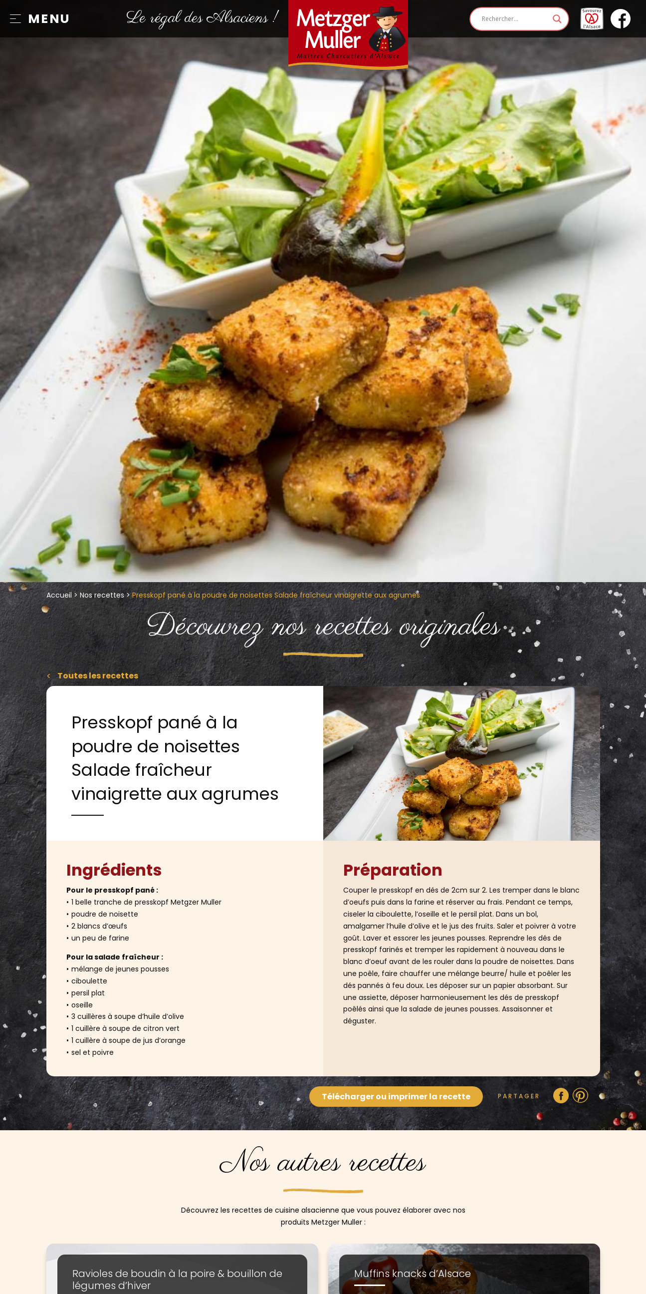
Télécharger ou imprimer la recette (396, 1096)
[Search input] (515, 19)
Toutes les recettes (97, 675)
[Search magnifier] (557, 19)
